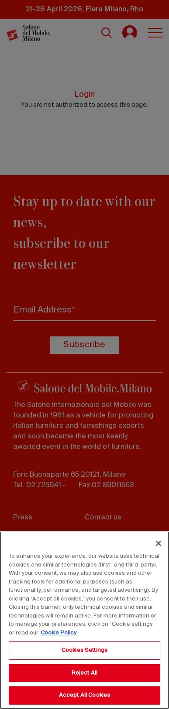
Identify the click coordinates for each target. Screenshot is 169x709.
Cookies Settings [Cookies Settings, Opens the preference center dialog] (84, 650)
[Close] (158, 543)
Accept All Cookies (84, 695)
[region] (84, 620)
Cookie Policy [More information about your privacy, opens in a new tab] (58, 633)
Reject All (84, 673)
